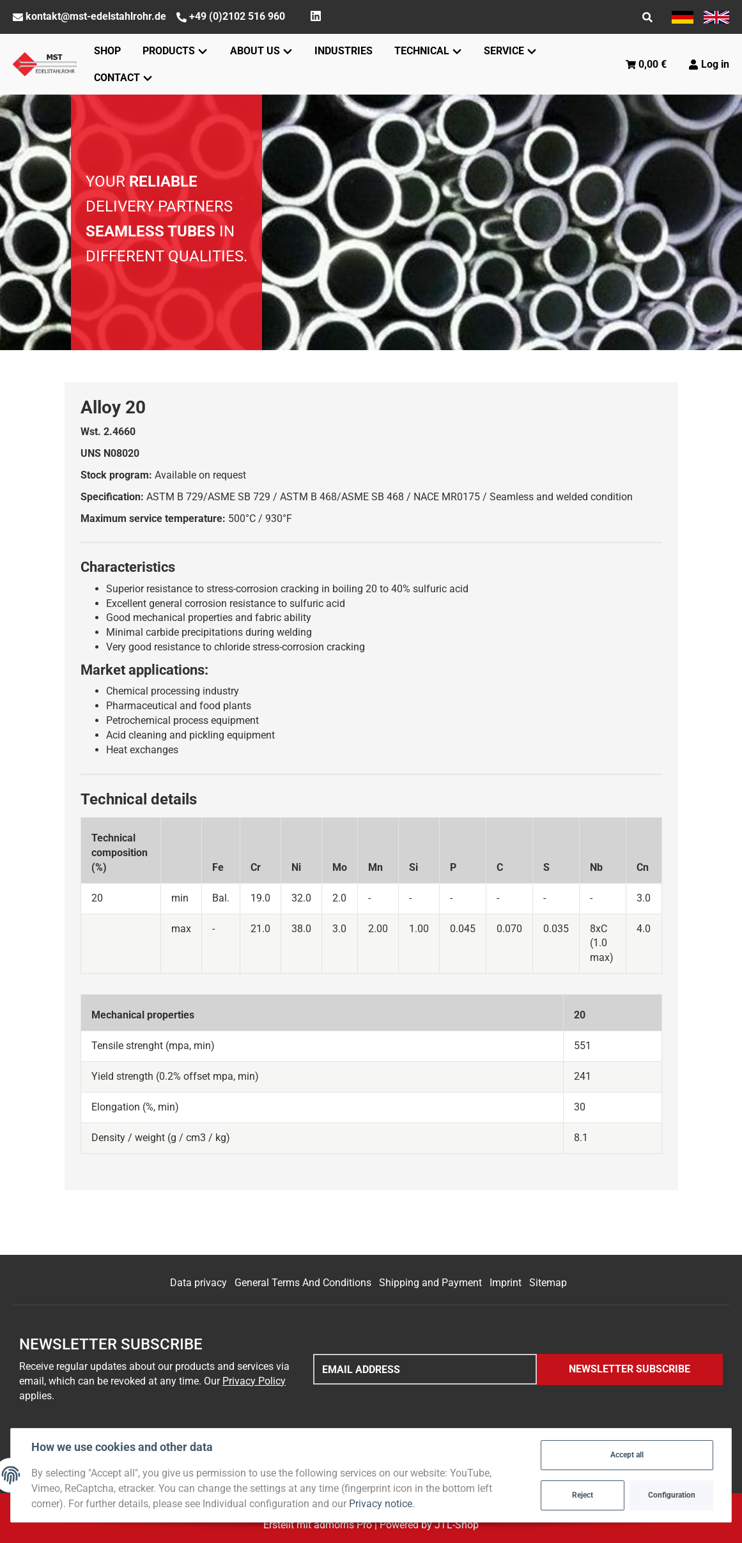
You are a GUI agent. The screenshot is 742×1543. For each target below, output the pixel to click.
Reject (582, 1495)
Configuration (671, 1495)
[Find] (647, 17)
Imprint (506, 1283)
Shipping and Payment (430, 1283)
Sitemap (548, 1283)
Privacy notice (380, 1504)
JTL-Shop (457, 1525)
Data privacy (198, 1283)
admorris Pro (343, 1525)
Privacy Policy (254, 1381)
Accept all (627, 1454)
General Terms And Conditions (303, 1283)
